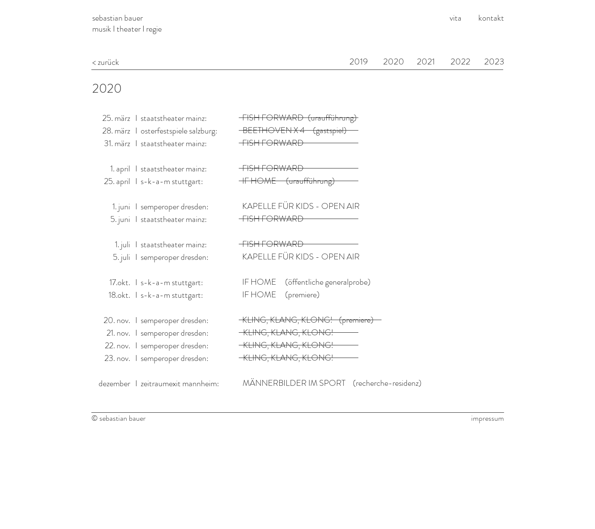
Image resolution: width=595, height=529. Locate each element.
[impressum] (485, 418)
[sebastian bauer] (156, 18)
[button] (288, 358)
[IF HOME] (259, 282)
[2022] (460, 61)
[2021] (426, 61)
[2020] (108, 88)
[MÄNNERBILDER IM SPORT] (294, 383)
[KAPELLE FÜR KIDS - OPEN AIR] (301, 206)
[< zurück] (156, 62)
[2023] (494, 61)
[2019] (359, 61)
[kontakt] (491, 18)
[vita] (456, 18)
